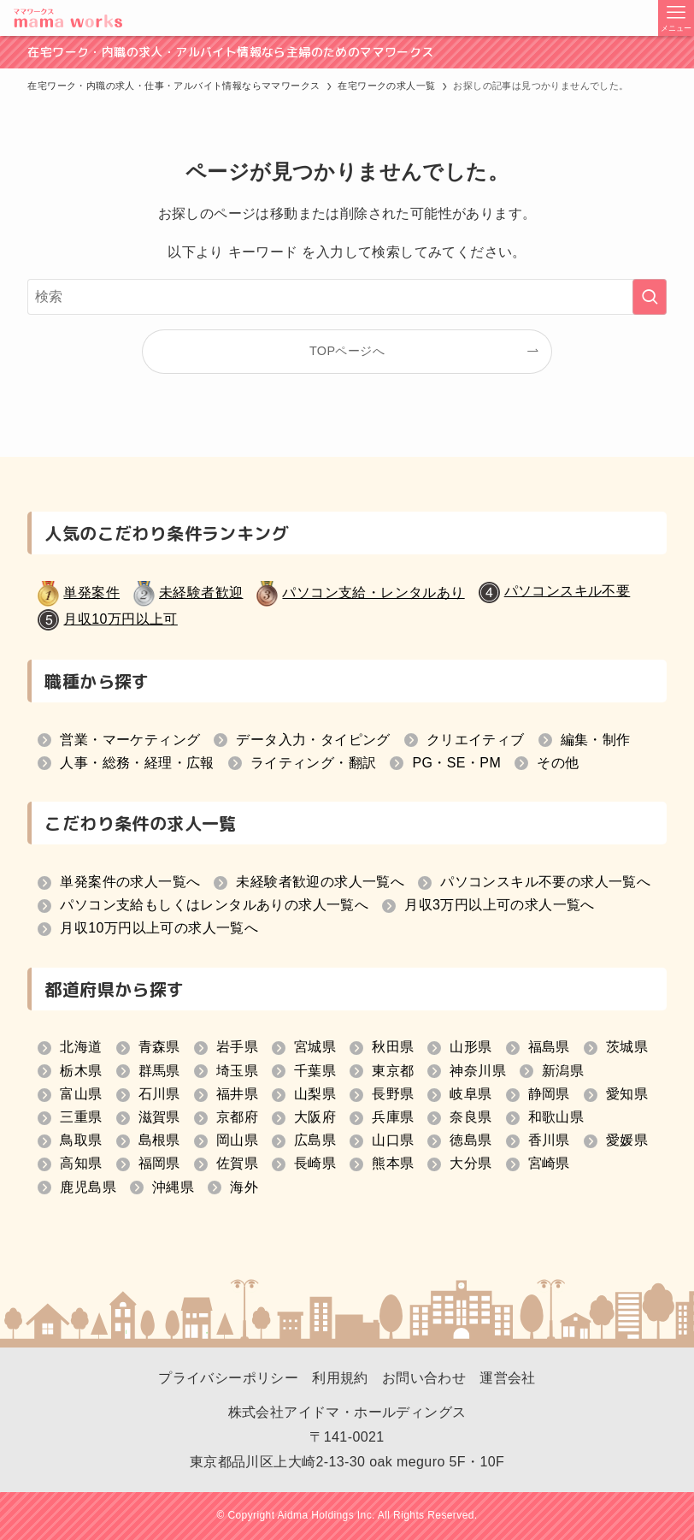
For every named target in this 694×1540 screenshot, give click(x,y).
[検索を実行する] (649, 297)
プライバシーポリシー (228, 1378)
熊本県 (393, 1163)
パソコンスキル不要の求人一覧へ (545, 881)
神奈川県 (478, 1070)
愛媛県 (627, 1140)
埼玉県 (237, 1070)
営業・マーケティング (130, 739)
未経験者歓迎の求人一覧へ (320, 881)
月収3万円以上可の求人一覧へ (499, 904)
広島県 (315, 1140)
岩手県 (237, 1047)
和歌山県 (556, 1117)
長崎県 (315, 1163)
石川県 (159, 1094)
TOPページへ (347, 351)
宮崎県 (549, 1163)
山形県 (470, 1047)
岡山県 (237, 1140)
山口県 (393, 1140)
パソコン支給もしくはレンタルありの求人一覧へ (214, 904)
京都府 (237, 1117)
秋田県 (393, 1047)
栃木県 (81, 1070)
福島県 (549, 1047)
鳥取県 (81, 1140)
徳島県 (470, 1140)
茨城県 (627, 1047)
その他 (558, 762)
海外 (244, 1187)
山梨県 (315, 1094)
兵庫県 (393, 1117)
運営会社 (507, 1378)
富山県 (81, 1094)
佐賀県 (237, 1163)
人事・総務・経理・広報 (137, 762)
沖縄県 (173, 1187)
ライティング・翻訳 (313, 762)
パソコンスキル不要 (567, 590)
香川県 (549, 1140)
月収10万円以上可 (120, 619)
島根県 (159, 1140)
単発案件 (91, 592)
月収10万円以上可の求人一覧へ (159, 928)
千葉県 (315, 1070)
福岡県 (159, 1163)
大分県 (470, 1163)
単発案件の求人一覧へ (130, 881)
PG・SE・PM (456, 762)
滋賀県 (159, 1117)
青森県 (159, 1047)
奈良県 (470, 1117)
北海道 (81, 1047)
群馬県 (159, 1070)
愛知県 (627, 1094)
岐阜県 (470, 1094)
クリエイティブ (475, 739)
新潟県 (563, 1070)
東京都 (393, 1070)
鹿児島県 (88, 1187)
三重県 (81, 1117)
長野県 (393, 1094)
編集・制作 (596, 739)
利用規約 (340, 1378)
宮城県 (315, 1047)
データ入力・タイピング (313, 739)
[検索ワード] (346, 297)
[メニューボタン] (676, 18)
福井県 (237, 1094)
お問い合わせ (424, 1378)
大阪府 (315, 1117)
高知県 (81, 1163)
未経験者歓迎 (201, 592)
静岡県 (549, 1094)
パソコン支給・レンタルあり (373, 592)
